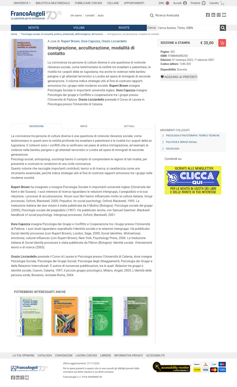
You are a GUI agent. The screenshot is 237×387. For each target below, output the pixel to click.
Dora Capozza (90, 41)
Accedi (177, 3)
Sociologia (172, 148)
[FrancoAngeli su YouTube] (224, 15)
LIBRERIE (105, 355)
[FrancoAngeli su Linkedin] (213, 15)
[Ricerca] (223, 28)
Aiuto (101, 15)
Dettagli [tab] (129, 126)
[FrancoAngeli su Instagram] (219, 15)
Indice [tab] (83, 126)
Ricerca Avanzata (167, 15)
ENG (161, 3)
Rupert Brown (70, 41)
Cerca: (152, 28)
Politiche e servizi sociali (181, 142)
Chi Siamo (76, 15)
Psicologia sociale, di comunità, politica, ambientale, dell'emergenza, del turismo (62, 34)
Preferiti (195, 3)
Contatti (89, 15)
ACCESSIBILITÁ (155, 355)
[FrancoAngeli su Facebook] (208, 15)
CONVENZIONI (63, 355)
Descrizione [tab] (36, 126)
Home (14, 34)
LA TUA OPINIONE (23, 355)
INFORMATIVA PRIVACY (128, 355)
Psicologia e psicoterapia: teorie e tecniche (192, 135)
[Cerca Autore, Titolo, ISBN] (188, 28)
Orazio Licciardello (114, 41)
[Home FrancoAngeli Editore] (36, 15)
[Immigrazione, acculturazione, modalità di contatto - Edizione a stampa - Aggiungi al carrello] (222, 43)
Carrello (214, 3)
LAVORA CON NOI (86, 355)
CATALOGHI (45, 355)
